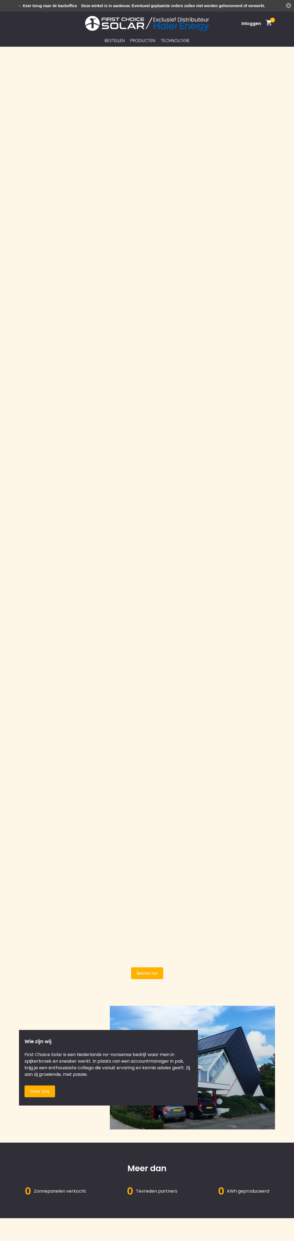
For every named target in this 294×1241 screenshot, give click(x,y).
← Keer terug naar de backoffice (47, 6)
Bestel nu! (147, 973)
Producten (142, 40)
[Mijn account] (251, 23)
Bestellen (115, 40)
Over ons (40, 1091)
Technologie (175, 40)
